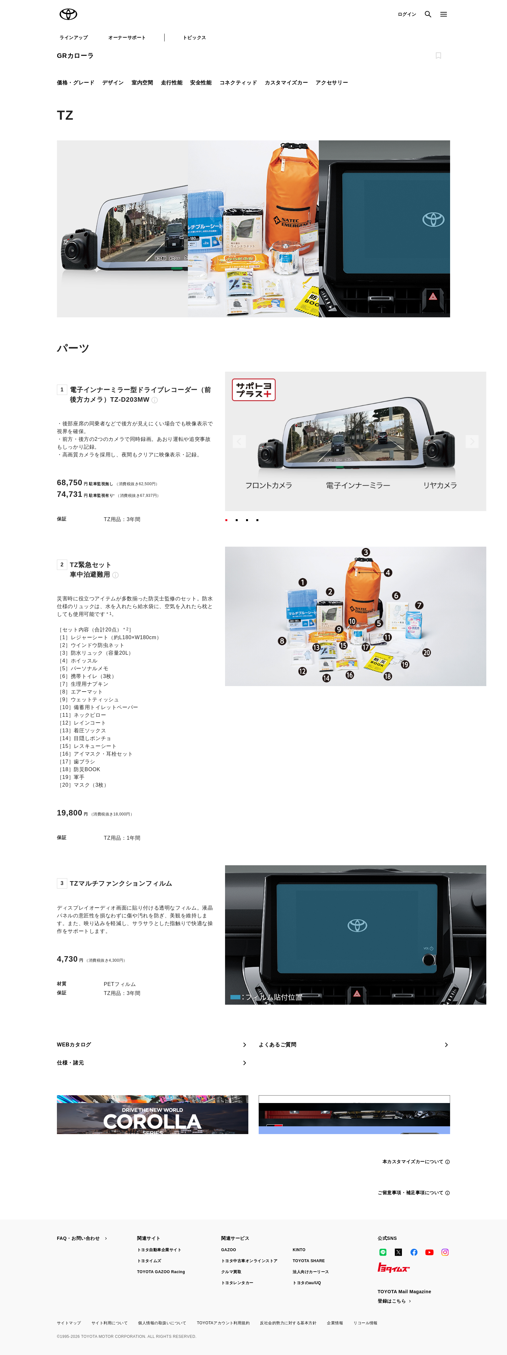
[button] (226, 520)
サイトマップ (69, 1323)
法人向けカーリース (311, 1272)
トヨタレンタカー (237, 1283)
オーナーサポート (127, 37)
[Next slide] (472, 441)
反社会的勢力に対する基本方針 (288, 1323)
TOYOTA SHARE (309, 1261)
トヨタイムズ (149, 1261)
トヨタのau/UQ (307, 1283)
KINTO (299, 1250)
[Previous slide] (239, 441)
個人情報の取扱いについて (162, 1323)
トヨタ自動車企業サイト (159, 1250)
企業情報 (335, 1323)
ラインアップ (73, 37)
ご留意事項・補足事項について (414, 1193)
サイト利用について (110, 1323)
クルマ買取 (231, 1272)
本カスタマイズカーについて (416, 1161)
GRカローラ (75, 55)
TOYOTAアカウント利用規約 (223, 1323)
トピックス (194, 37)
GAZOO (228, 1250)
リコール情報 (365, 1323)
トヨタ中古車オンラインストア (249, 1261)
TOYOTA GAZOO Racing (161, 1272)
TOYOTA (68, 14)
